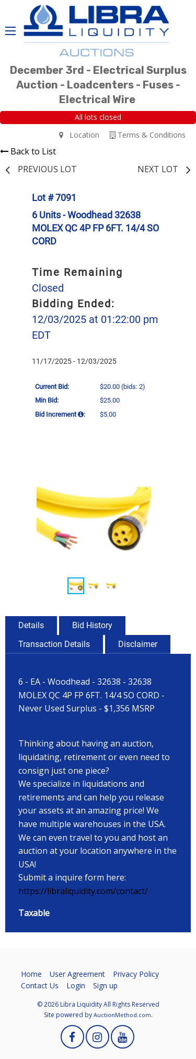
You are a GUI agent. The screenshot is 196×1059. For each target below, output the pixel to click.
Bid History (92, 625)
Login (75, 985)
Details (31, 625)
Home (31, 974)
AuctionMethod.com (122, 1015)
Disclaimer (137, 644)
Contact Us (40, 985)
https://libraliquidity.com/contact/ (83, 891)
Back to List (28, 151)
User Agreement (77, 974)
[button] (170, 471)
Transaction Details (54, 644)
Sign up (105, 985)
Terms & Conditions (148, 135)
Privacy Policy (136, 974)
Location (79, 135)
